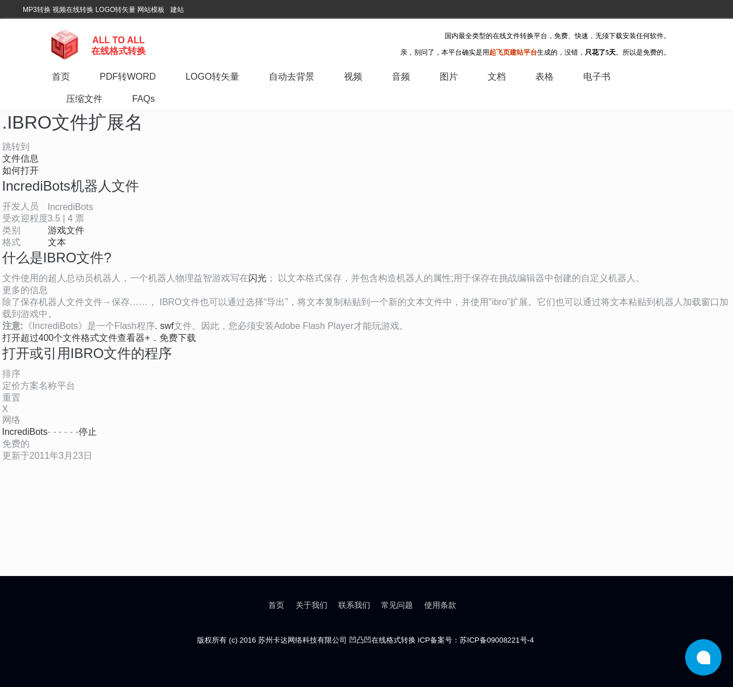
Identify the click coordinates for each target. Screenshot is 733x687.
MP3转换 (37, 10)
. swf (164, 326)
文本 (57, 242)
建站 (177, 10)
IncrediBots (25, 432)
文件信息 (20, 158)
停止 (88, 432)
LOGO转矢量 (115, 10)
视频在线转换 (72, 10)
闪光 (257, 278)
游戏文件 (66, 230)
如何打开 (20, 170)
